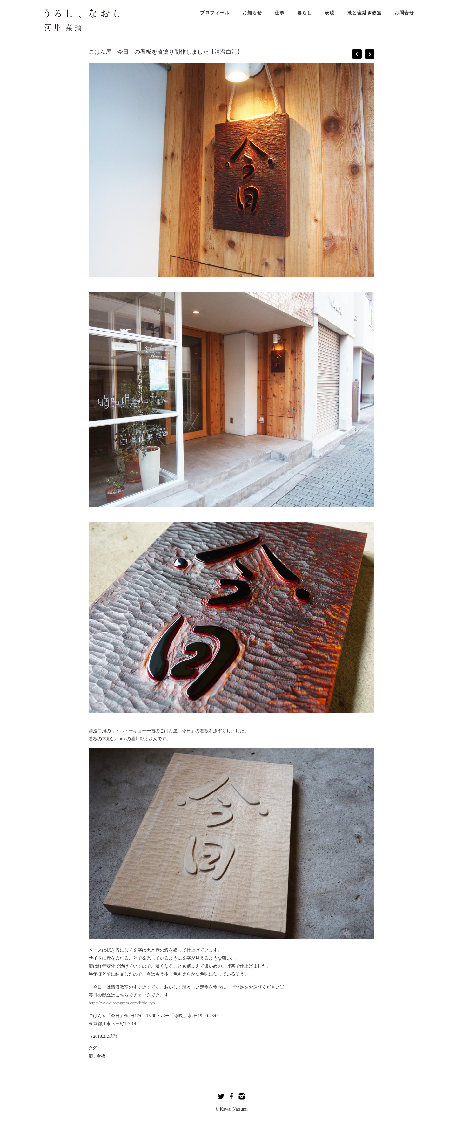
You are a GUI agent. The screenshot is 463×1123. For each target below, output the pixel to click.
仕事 (280, 12)
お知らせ (252, 12)
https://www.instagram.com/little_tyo (122, 1003)
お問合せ (404, 12)
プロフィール (215, 12)
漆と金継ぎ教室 (364, 12)
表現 (330, 12)
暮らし (304, 12)
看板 (101, 1056)
